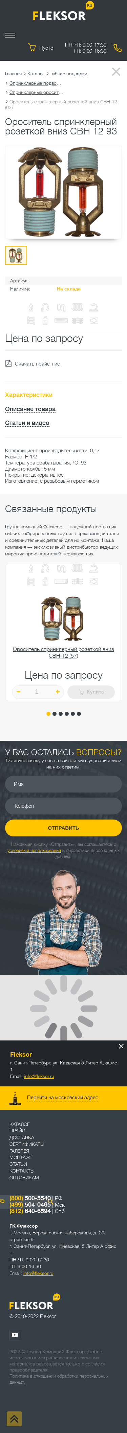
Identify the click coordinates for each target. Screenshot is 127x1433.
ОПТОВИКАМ (24, 1177)
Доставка (21, 1137)
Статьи (18, 1164)
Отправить (63, 828)
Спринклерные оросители (36, 92)
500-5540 (30, 1198)
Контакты (22, 1171)
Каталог (36, 73)
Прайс (17, 1130)
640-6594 (30, 1211)
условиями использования (34, 850)
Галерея (19, 1151)
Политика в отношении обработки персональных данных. (58, 1379)
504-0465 (30, 1204)
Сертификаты (26, 1144)
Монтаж (19, 1157)
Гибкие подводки (68, 73)
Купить (91, 692)
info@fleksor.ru (39, 1076)
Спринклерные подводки (36, 83)
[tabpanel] (63, 632)
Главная (13, 73)
